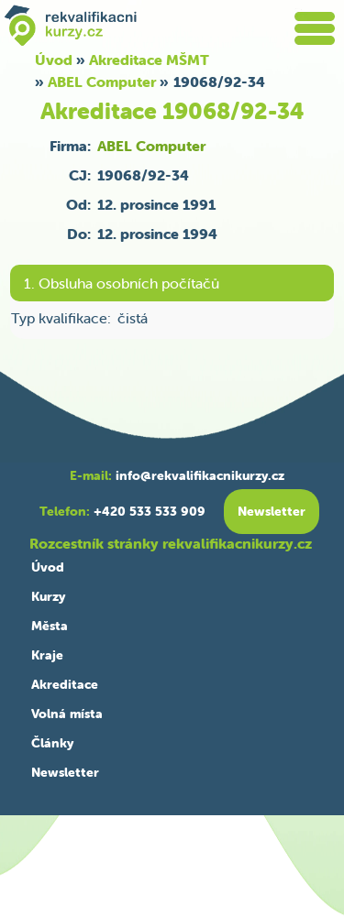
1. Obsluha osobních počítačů (121, 283)
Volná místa (67, 713)
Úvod (47, 567)
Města (49, 625)
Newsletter (65, 772)
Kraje (47, 655)
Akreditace (64, 684)
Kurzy (48, 596)
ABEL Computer (102, 81)
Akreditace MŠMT (149, 59)
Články (52, 743)
